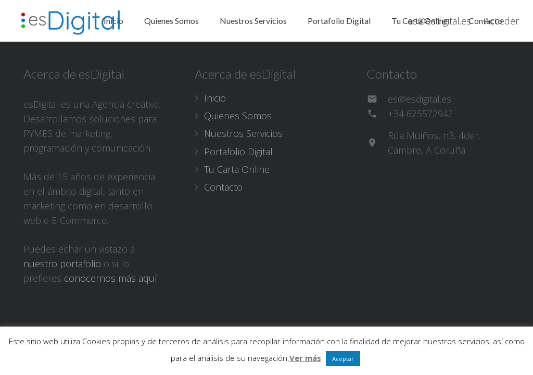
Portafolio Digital (238, 151)
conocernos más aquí (110, 278)
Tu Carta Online (237, 169)
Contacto (223, 187)
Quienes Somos (238, 115)
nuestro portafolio (62, 263)
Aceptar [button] (343, 358)
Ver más (305, 358)
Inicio (215, 98)
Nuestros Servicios (243, 133)
